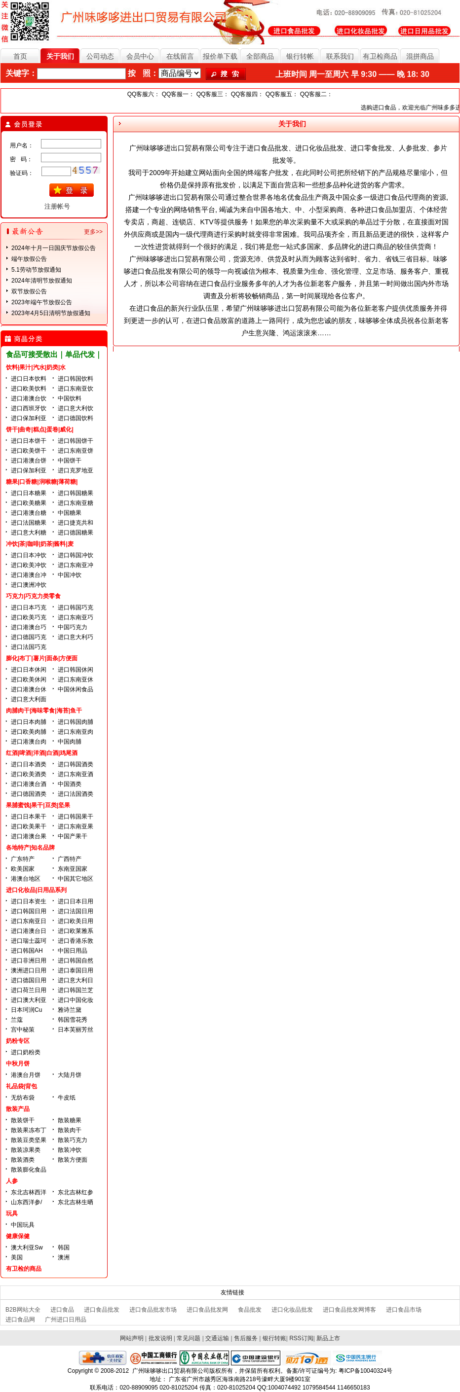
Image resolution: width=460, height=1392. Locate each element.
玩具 (12, 1213)
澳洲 (64, 1257)
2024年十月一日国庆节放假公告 (53, 248)
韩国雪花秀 (72, 1019)
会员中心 (140, 56)
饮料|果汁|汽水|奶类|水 (36, 367)
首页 (20, 56)
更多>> (93, 231)
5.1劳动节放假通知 (36, 269)
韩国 (64, 1247)
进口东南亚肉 (75, 731)
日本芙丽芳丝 (75, 1029)
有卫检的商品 (23, 1268)
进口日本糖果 (28, 493)
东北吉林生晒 (75, 1202)
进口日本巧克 (28, 607)
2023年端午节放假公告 (41, 302)
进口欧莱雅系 (75, 931)
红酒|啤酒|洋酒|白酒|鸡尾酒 (41, 753)
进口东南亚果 (75, 826)
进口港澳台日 (28, 931)
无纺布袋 (23, 1097)
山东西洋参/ (26, 1202)
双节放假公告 (29, 291)
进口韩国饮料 (75, 378)
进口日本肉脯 (28, 721)
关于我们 (60, 56)
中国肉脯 (69, 741)
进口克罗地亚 (75, 470)
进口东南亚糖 (75, 503)
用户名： (22, 145)
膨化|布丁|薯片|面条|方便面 (41, 658)
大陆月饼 (69, 1074)
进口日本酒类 (28, 764)
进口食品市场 (404, 1309)
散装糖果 (69, 1120)
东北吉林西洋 (28, 1192)
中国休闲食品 (75, 689)
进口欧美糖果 (28, 503)
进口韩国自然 (75, 960)
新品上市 (328, 1338)
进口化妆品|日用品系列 (36, 890)
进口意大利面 (28, 699)
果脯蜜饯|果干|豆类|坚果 (38, 805)
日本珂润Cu (26, 1009)
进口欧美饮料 (28, 388)
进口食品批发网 (207, 1309)
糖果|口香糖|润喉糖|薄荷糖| (41, 481)
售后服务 (246, 1338)
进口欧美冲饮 (28, 565)
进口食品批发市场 (153, 1309)
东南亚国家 (72, 868)
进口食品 (62, 1309)
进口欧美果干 (28, 826)
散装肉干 (69, 1130)
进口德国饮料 (75, 418)
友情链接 (232, 1292)
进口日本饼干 (28, 440)
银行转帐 (300, 56)
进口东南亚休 (75, 679)
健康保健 (18, 1236)
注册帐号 (57, 206)
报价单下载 (220, 56)
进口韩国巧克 (75, 607)
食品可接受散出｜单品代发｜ (54, 354)
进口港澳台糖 (28, 512)
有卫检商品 (380, 56)
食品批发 (250, 1309)
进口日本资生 (28, 901)
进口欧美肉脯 (28, 731)
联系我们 (340, 56)
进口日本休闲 (28, 669)
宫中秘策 (23, 1029)
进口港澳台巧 (28, 627)
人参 (12, 1181)
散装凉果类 (25, 1149)
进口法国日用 (75, 911)
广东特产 (23, 859)
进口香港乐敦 (75, 940)
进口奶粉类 (25, 1052)
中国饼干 (69, 460)
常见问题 (188, 1338)
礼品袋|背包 (21, 1086)
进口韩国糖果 (75, 493)
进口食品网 (20, 1319)
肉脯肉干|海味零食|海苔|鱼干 (44, 710)
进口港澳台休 (28, 689)
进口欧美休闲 (28, 679)
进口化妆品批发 (292, 1309)
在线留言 (180, 56)
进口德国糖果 (75, 532)
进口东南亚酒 (75, 774)
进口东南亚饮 (75, 388)
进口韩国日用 (28, 911)
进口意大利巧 (75, 637)
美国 (17, 1257)
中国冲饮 (69, 574)
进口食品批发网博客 (349, 1309)
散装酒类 (23, 1159)
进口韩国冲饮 (75, 555)
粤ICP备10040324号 (365, 1370)
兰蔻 (17, 1019)
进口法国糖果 (28, 522)
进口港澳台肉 (28, 741)
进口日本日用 (75, 901)
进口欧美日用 (75, 921)
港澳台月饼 (25, 1074)
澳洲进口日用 (28, 970)
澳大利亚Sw (27, 1247)
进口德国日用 (28, 980)
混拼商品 (420, 56)
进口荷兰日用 (28, 990)
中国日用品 (72, 950)
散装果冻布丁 (28, 1130)
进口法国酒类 (75, 793)
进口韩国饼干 (75, 440)
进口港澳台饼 (28, 460)
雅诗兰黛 (69, 1009)
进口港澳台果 (28, 836)
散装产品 (18, 1109)
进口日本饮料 (28, 378)
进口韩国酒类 (75, 764)
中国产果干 (72, 836)
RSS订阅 (301, 1338)
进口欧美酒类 (28, 774)
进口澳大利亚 (28, 1000)
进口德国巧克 (28, 637)
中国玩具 (23, 1224)
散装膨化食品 (28, 1169)
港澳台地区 (25, 878)
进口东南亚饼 (75, 450)
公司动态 (100, 56)
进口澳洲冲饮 (28, 584)
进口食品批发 (101, 1309)
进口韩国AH (27, 950)
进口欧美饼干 (28, 450)
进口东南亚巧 (75, 617)
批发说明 (160, 1338)
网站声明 (132, 1338)
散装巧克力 (72, 1140)
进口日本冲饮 (28, 555)
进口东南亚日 (28, 921)
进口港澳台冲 (28, 574)
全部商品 (260, 56)
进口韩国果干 (75, 816)
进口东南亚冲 (75, 565)
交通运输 (217, 1338)
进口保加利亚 (28, 418)
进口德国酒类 (28, 793)
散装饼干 (23, 1120)
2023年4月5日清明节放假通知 (50, 313)
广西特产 (69, 859)
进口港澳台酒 (28, 784)
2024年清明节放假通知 (41, 280)
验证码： (22, 173)
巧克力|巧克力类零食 (33, 596)
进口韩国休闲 (75, 669)
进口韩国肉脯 (75, 721)
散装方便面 (72, 1159)
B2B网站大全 (22, 1309)
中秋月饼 (18, 1063)
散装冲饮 (69, 1149)
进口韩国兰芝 (75, 990)
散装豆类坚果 (28, 1140)
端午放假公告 (29, 258)
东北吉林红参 (75, 1192)
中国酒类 (69, 784)
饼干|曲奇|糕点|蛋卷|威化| (40, 429)
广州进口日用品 (65, 1319)
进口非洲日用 (28, 960)
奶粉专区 (18, 1040)
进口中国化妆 (75, 1000)
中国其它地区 (75, 878)
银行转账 (274, 1338)
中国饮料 (69, 398)
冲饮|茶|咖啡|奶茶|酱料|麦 (40, 543)
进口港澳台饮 (28, 398)
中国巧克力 (72, 627)
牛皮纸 (67, 1097)
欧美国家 (23, 868)
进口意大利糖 (28, 532)
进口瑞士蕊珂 (28, 940)
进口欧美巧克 (28, 617)
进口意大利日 (75, 980)
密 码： (21, 159)
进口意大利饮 (75, 408)
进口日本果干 (28, 816)
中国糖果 (69, 512)
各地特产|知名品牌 (30, 847)
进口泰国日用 (75, 970)
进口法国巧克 (28, 646)
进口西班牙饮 (28, 408)
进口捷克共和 (75, 522)
